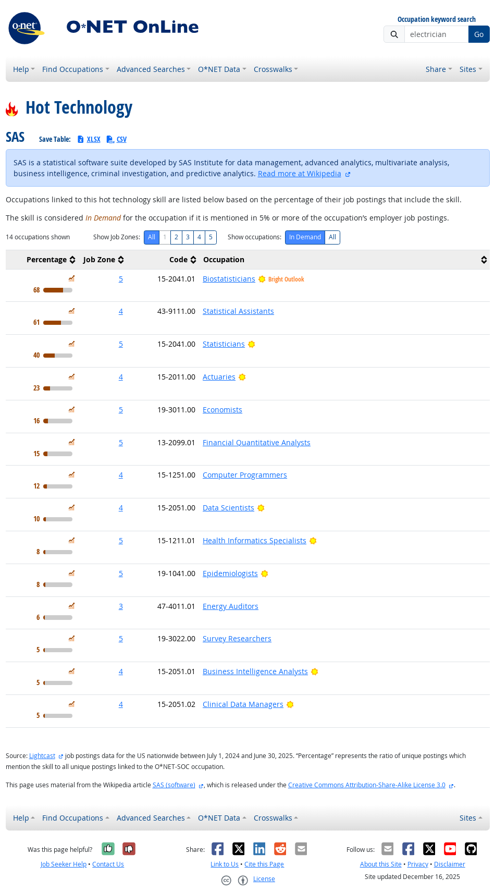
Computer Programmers (245, 475)
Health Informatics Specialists (254, 540)
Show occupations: (254, 237)
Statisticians (224, 344)
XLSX (88, 139)
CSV (116, 139)
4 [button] (121, 311)
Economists (222, 409)
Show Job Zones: (116, 237)
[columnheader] (42, 259)
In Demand (305, 237)
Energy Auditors (230, 606)
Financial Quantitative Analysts (257, 442)
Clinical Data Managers (243, 704)
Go (479, 34)
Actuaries (219, 377)
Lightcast (42, 755)
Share (436, 69)
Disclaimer (449, 864)
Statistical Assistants (238, 311)
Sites (468, 69)
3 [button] (121, 606)
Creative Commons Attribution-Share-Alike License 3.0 (366, 784)
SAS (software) (174, 784)
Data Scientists (228, 507)
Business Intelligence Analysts (255, 671)
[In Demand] (72, 279)
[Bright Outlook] (251, 344)
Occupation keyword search (437, 19)
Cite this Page (264, 864)
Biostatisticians (229, 279)
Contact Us (108, 864)
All (151, 237)
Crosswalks (273, 69)
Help (21, 69)
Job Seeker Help (63, 864)
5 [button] (121, 279)
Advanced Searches (151, 69)
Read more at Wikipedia (299, 173)
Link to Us (225, 864)
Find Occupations (72, 69)
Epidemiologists (230, 573)
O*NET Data (219, 69)
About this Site (381, 864)
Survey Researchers (237, 638)
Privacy (417, 864)
